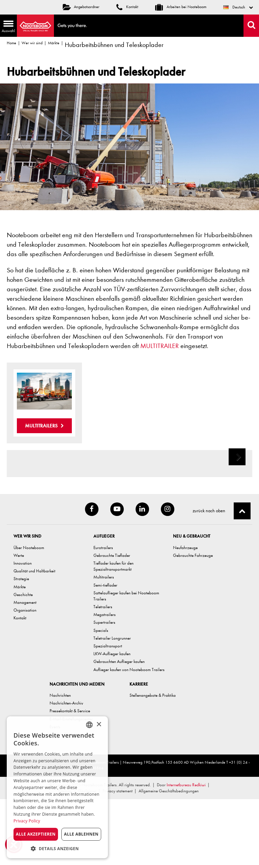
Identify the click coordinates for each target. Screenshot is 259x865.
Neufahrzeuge (185, 613)
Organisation (24, 675)
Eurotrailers (103, 613)
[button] (57, 848)
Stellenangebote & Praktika (153, 761)
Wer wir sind (32, 43)
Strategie (21, 644)
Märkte (53, 43)
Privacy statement (118, 856)
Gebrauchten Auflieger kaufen (119, 727)
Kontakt (127, 6)
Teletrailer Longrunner (112, 704)
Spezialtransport (107, 711)
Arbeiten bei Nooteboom (180, 6)
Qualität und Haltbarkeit (34, 636)
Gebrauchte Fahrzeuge (193, 621)
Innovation (22, 629)
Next (238, 497)
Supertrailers (104, 688)
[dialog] (57, 787)
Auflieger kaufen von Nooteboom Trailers (129, 735)
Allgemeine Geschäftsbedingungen (169, 856)
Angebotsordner (81, 6)
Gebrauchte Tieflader (111, 621)
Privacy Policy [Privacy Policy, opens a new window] (26, 821)
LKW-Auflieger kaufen (112, 719)
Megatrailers (104, 680)
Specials (100, 696)
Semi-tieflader (105, 650)
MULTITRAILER (159, 346)
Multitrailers (44, 426)
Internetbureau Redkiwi (186, 850)
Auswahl (7, 27)
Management (24, 668)
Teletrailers (102, 672)
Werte (18, 621)
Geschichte (23, 660)
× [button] (98, 724)
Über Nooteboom (28, 613)
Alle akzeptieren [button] (36, 834)
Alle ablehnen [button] (81, 834)
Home (11, 43)
